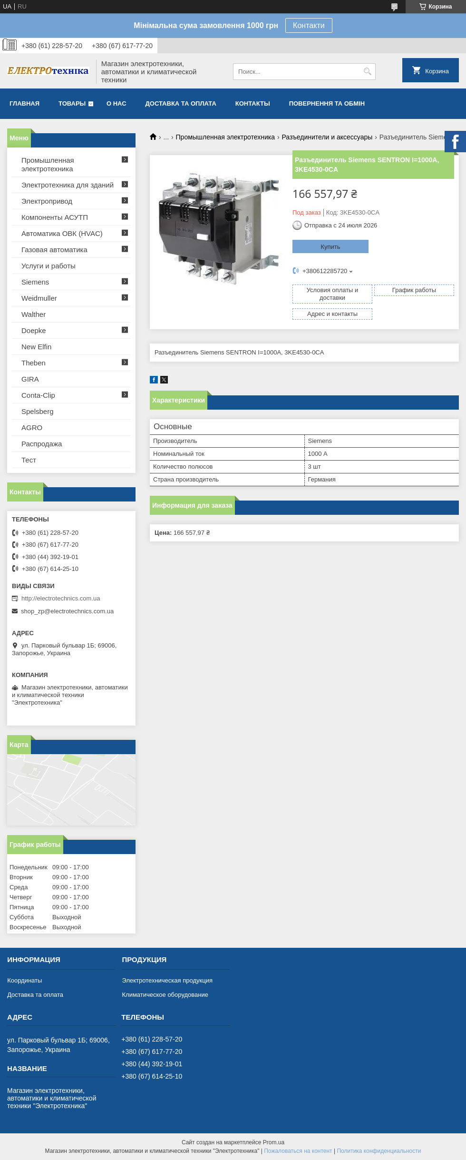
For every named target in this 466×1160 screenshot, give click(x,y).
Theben (33, 363)
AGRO (31, 427)
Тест (28, 460)
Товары (72, 103)
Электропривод (46, 201)
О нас (116, 103)
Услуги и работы (48, 266)
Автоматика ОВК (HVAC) (62, 233)
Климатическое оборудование (165, 994)
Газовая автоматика (54, 250)
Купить (330, 246)
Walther (33, 314)
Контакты (252, 103)
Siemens (35, 282)
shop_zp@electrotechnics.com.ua (67, 611)
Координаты (24, 980)
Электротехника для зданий (67, 185)
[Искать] (367, 71)
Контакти (309, 25)
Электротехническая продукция (167, 980)
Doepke (33, 330)
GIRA (30, 379)
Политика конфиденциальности (379, 1151)
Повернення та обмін (327, 103)
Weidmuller (39, 298)
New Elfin (36, 347)
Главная (24, 103)
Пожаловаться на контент (298, 1151)
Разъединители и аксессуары (327, 137)
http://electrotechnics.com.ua (60, 598)
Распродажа (41, 444)
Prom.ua (273, 1142)
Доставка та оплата (181, 103)
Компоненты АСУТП (54, 217)
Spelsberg (37, 411)
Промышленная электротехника (225, 137)
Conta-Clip (38, 395)
